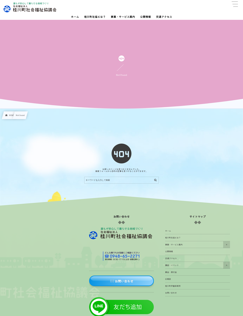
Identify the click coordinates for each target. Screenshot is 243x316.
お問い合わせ (171, 292)
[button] (121, 281)
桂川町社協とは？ (173, 237)
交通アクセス (171, 258)
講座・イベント (172, 265)
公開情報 (169, 251)
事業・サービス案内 (174, 244)
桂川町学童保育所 (173, 285)
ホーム (168, 230)
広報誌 (168, 278)
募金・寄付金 (171, 272)
